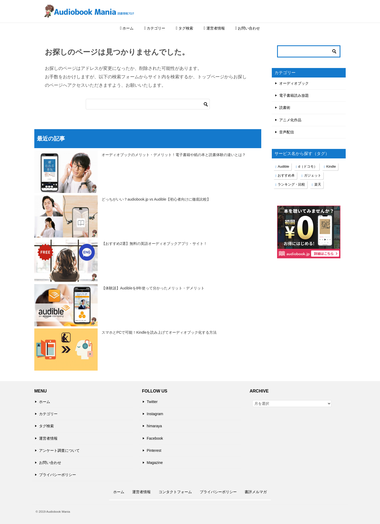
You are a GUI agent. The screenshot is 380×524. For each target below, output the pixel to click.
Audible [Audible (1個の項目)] (283, 166)
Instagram (155, 414)
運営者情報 (214, 28)
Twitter (152, 402)
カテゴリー (154, 28)
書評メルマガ (256, 492)
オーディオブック (294, 83)
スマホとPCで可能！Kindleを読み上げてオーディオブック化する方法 (159, 332)
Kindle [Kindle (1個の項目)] (331, 166)
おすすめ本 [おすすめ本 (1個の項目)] (286, 175)
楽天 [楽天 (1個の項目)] (317, 184)
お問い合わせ (247, 28)
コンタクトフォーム (175, 492)
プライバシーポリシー (57, 475)
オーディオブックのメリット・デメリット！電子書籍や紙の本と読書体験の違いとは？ (174, 155)
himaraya (154, 426)
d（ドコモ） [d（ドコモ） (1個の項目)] (307, 166)
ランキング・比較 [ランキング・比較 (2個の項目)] (291, 184)
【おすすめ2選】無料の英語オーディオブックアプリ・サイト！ (154, 243)
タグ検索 (184, 28)
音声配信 (286, 132)
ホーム (127, 28)
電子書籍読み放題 (294, 95)
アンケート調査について (59, 450)
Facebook (155, 438)
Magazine (155, 462)
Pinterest (154, 450)
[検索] (148, 104)
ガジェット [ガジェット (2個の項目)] (312, 175)
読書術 (284, 107)
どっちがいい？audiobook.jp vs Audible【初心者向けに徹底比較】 (156, 199)
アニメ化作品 (290, 120)
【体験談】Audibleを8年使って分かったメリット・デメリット (153, 288)
